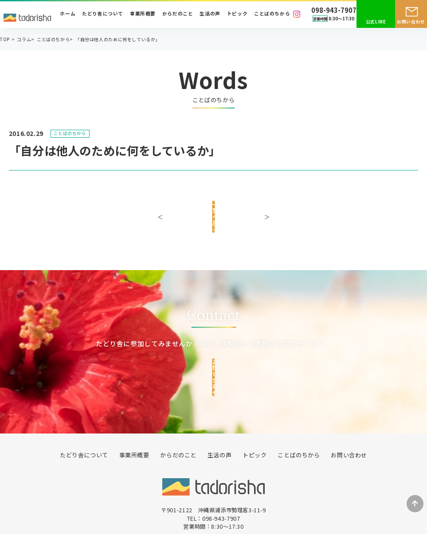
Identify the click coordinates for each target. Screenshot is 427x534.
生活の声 (210, 14)
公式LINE (376, 22)
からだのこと (177, 14)
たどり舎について (102, 14)
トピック (237, 14)
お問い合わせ (411, 22)
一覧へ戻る (213, 211)
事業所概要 (143, 14)
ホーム (67, 14)
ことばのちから (272, 14)
